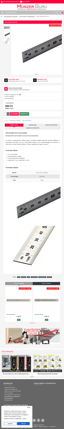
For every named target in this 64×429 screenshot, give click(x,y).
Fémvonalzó (34, 277)
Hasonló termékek (46, 283)
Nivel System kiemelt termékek (48, 374)
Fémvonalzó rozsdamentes (27, 16)
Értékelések (33, 125)
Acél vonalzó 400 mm (10, 314)
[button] (30, 376)
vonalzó (23, 277)
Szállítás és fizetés (51, 125)
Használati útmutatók (32, 128)
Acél (19, 277)
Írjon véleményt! (26, 120)
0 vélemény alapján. (15, 120)
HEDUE (11, 96)
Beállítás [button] (10, 423)
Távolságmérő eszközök (11, 16)
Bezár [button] (28, 407)
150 (28, 277)
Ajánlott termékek (19, 283)
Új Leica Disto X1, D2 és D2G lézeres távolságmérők (16, 374)
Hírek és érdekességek (7, 351)
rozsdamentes (42, 277)
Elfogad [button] (23, 423)
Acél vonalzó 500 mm (38, 314)
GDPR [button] (24, 418)
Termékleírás (14, 125)
